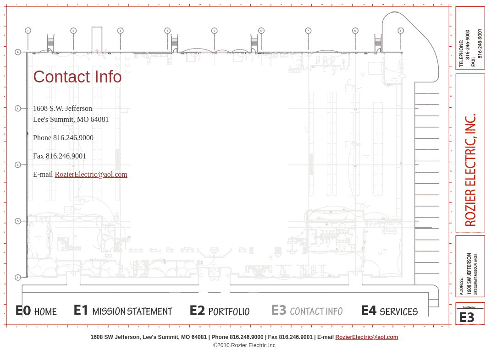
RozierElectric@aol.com (91, 174)
